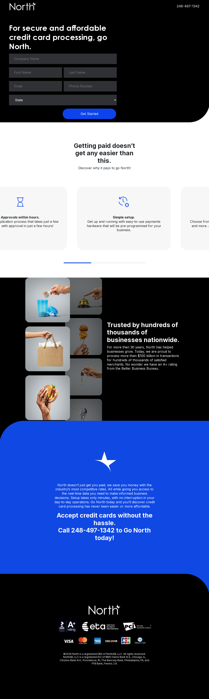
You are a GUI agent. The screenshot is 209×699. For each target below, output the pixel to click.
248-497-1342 (188, 6)
